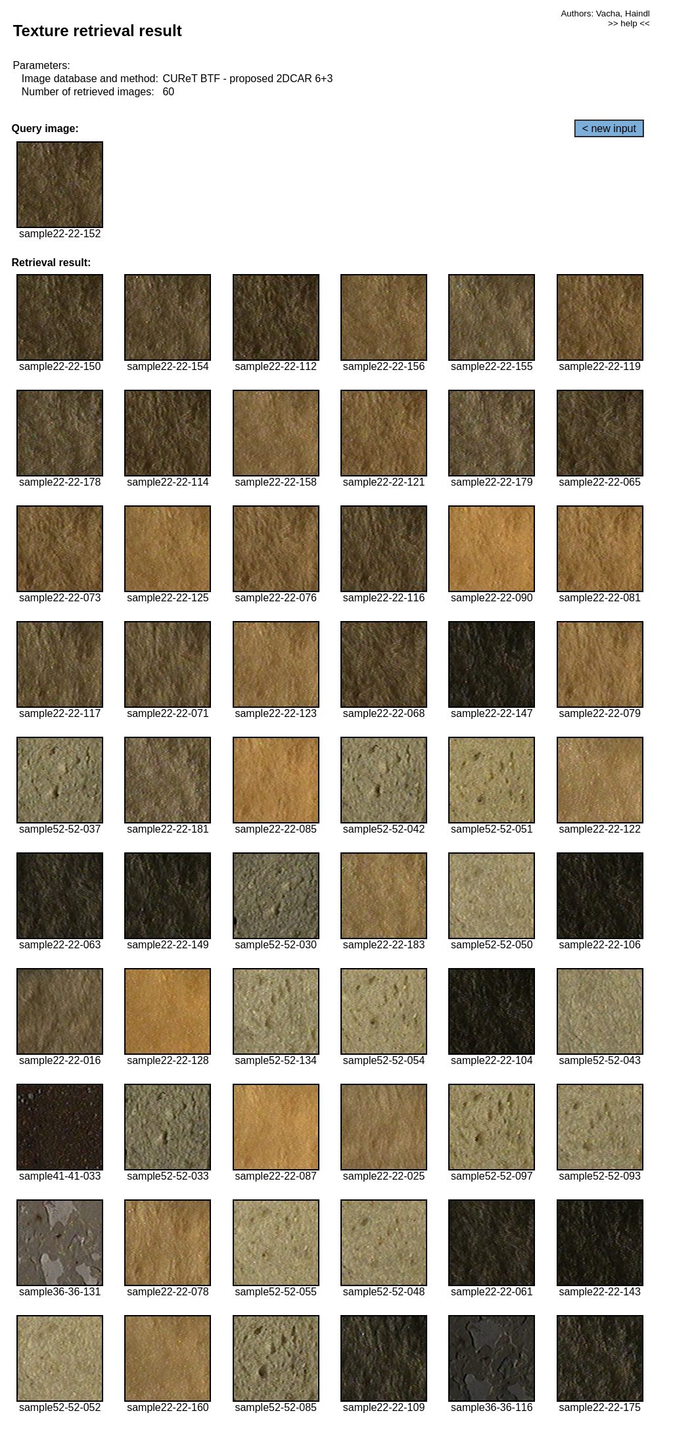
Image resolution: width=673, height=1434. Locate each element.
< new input (609, 128)
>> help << (629, 23)
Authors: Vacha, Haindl (605, 13)
